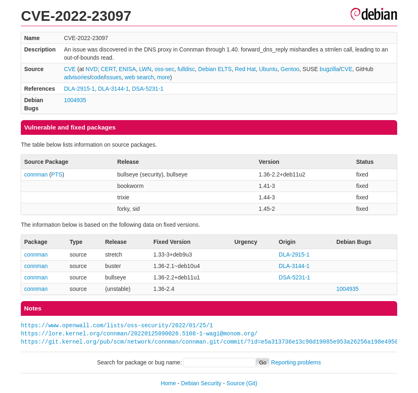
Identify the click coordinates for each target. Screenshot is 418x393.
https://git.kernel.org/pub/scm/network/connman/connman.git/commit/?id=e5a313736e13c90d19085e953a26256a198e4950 (209, 342)
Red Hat (245, 69)
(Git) (251, 383)
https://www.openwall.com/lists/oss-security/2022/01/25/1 (117, 325)
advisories (77, 77)
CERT (108, 69)
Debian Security (201, 383)
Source (236, 383)
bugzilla (329, 69)
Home (168, 383)
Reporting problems (296, 362)
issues (113, 77)
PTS (56, 174)
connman (36, 174)
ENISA (127, 69)
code (97, 77)
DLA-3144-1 (113, 88)
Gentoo (289, 69)
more (163, 77)
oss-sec (164, 69)
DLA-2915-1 (79, 88)
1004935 (75, 100)
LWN (145, 69)
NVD (92, 69)
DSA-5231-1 (147, 88)
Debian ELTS (214, 69)
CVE (70, 69)
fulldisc (186, 69)
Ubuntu (268, 69)
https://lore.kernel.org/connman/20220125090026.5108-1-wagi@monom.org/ (139, 333)
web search (139, 77)
